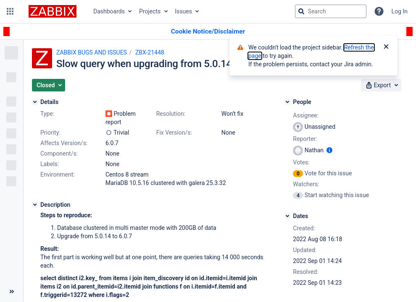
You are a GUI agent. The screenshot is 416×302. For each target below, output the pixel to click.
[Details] (35, 102)
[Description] (35, 205)
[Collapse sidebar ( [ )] (11, 291)
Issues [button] (183, 11)
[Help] (379, 11)
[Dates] (287, 216)
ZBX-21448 (149, 52)
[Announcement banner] (208, 31)
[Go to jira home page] (52, 11)
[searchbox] (330, 11)
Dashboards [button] (109, 11)
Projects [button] (150, 11)
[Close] (386, 47)
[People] (287, 102)
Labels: (49, 164)
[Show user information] (329, 150)
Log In (400, 11)
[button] (10, 11)
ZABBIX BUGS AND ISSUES (91, 52)
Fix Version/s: (174, 132)
